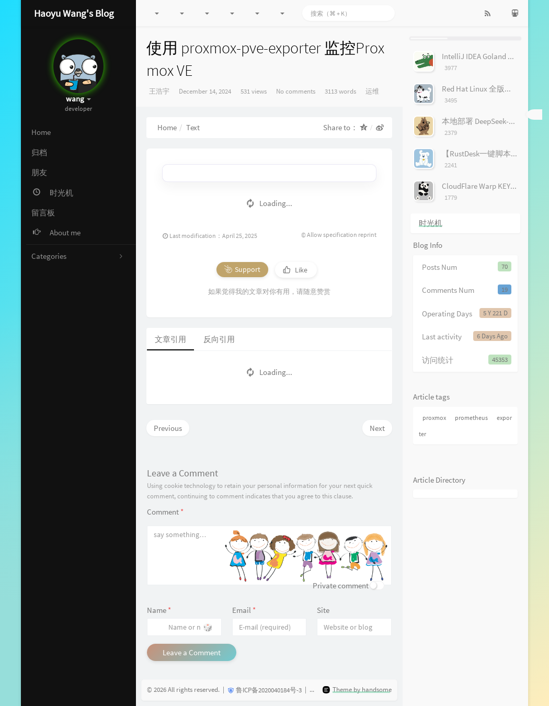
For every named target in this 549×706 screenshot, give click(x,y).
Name (159, 610)
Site (323, 610)
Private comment (341, 585)
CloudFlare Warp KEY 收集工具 (492, 186)
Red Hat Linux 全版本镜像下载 (493, 89)
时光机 (430, 223)
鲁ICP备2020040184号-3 (269, 690)
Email (244, 610)
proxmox (434, 418)
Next (377, 428)
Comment (165, 512)
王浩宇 (159, 91)
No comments (295, 91)
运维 (372, 91)
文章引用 (170, 339)
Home (167, 127)
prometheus (471, 418)
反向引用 (219, 339)
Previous (168, 428)
